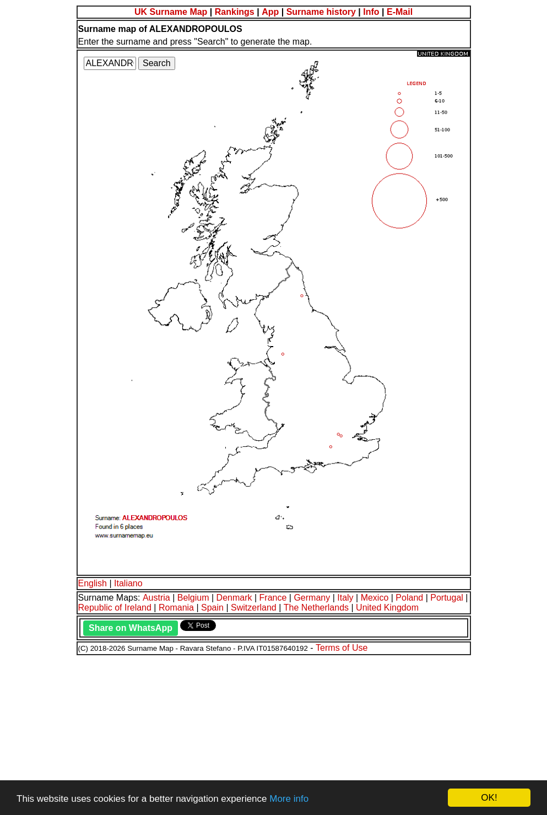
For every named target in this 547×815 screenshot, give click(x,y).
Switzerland (254, 607)
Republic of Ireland (114, 607)
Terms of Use (341, 647)
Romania (176, 607)
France (273, 597)
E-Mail (400, 12)
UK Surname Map (170, 12)
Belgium (193, 597)
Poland (409, 597)
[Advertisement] (273, 733)
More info (288, 799)
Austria (156, 597)
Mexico (375, 597)
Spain (212, 607)
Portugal (446, 597)
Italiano (128, 583)
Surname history (321, 12)
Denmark (234, 597)
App (270, 12)
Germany (312, 597)
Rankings (234, 12)
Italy (345, 597)
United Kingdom (387, 607)
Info (371, 12)
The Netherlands (316, 607)
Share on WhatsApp (130, 628)
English (92, 583)
